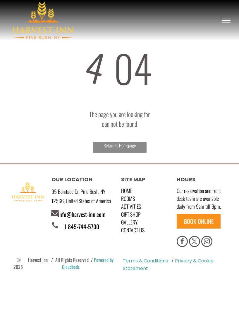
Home (126, 190)
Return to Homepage (120, 145)
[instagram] (206, 242)
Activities (131, 206)
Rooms (128, 198)
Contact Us (133, 230)
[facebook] (182, 242)
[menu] (226, 20)
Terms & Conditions (145, 260)
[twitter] (194, 242)
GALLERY (129, 222)
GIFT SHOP (131, 214)
